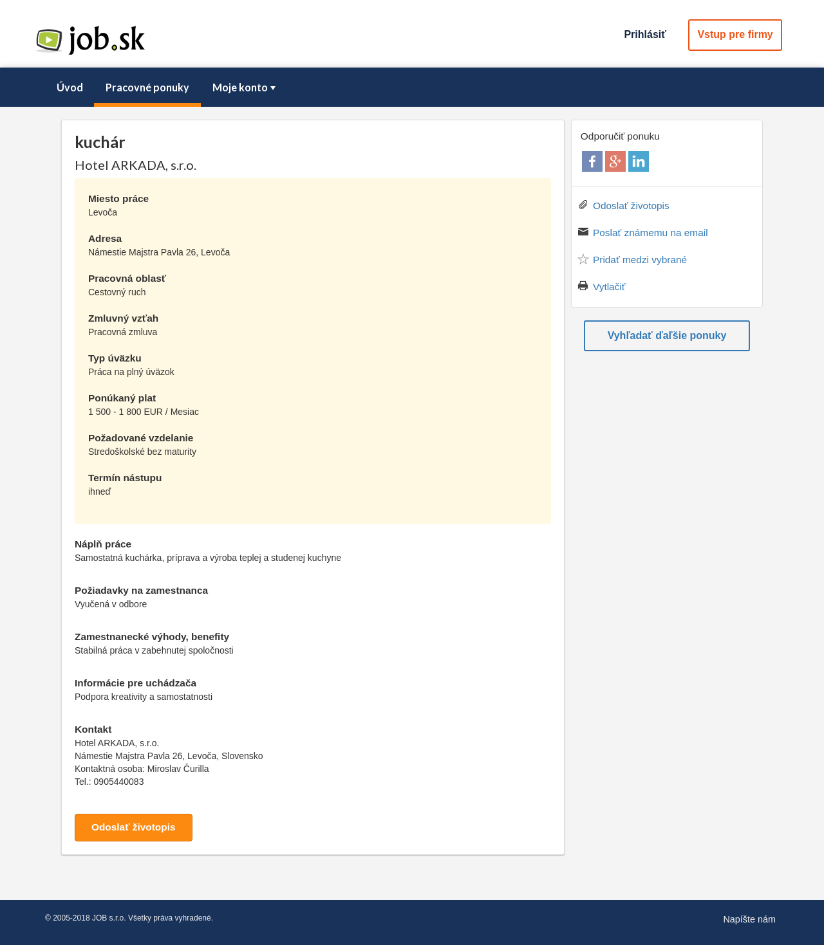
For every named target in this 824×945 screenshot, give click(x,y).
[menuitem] (69, 87)
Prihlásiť (645, 34)
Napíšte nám (749, 919)
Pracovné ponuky (147, 87)
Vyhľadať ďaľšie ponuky (667, 335)
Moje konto (245, 87)
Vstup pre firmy (734, 34)
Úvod (70, 87)
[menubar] (412, 87)
